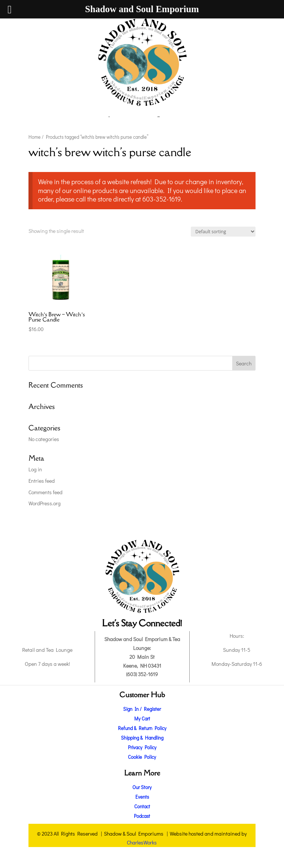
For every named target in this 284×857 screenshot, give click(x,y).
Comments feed (45, 492)
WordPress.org (44, 503)
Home (34, 137)
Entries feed (41, 480)
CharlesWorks (142, 842)
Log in (35, 469)
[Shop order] (223, 232)
